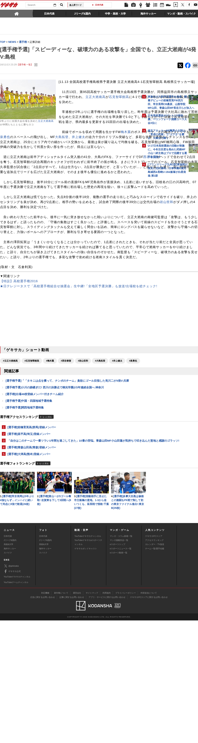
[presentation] (16, 13)
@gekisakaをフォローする (162, 235)
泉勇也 (12, 157)
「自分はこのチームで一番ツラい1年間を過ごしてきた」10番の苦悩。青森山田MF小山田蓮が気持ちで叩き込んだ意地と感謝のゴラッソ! (69, 521)
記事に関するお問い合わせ (72, 720)
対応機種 (45, 715)
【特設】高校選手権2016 (19, 346)
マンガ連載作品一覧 (119, 663)
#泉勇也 (7, 437)
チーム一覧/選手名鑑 (154, 671)
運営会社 (77, 715)
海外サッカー (10, 671)
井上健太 (85, 157)
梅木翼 (67, 152)
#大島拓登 (100, 431)
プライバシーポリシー (125, 715)
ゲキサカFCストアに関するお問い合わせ (149, 720)
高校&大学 (8, 667)
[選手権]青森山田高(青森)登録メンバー (31, 529)
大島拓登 (68, 157)
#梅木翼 (50, 431)
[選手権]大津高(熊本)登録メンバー (28, 536)
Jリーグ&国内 (10, 663)
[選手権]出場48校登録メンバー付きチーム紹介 (35, 471)
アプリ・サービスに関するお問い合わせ (107, 720)
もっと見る (47, 495)
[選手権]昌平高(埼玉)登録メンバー (28, 512)
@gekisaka (11, 688)
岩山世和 (101, 247)
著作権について (61, 715)
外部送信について (148, 715)
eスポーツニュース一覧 (120, 671)
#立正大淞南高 (10, 431)
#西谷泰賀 (66, 431)
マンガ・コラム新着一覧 (121, 659)
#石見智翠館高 (32, 431)
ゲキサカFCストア (153, 659)
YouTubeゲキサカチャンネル (87, 659)
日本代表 (99, 5)
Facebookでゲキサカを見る (163, 243)
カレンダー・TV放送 (154, 667)
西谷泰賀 (18, 187)
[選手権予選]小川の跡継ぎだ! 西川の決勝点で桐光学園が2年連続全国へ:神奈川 (55, 464)
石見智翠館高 (112, 107)
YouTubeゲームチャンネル (16, 705)
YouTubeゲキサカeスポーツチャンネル (88, 665)
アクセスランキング (154, 663)
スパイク (8, 675)
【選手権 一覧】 (25, 65)
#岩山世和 (83, 431)
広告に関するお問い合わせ (42, 720)
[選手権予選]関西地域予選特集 (25, 485)
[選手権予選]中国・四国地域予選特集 (29, 478)
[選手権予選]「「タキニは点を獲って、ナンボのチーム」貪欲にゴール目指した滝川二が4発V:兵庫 (67, 457)
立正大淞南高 (46, 121)
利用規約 (107, 715)
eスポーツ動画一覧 (118, 675)
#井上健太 (117, 431)
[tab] (16, 13)
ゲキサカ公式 (12, 694)
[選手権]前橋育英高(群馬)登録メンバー (31, 505)
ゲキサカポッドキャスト (85, 671)
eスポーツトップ (117, 667)
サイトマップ (92, 715)
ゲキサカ (9, 6)
